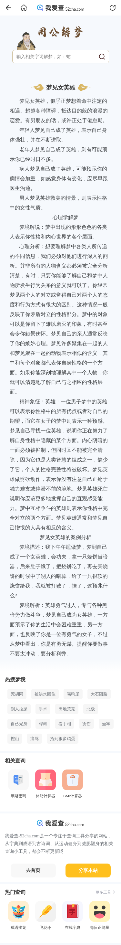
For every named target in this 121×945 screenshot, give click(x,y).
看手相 (64, 723)
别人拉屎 (19, 708)
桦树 (43, 723)
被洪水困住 (45, 694)
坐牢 (106, 723)
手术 (43, 708)
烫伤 (86, 723)
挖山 (15, 738)
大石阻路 (99, 694)
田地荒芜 (66, 708)
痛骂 (34, 738)
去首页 (33, 870)
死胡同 (17, 694)
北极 (90, 708)
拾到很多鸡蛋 (62, 738)
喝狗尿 (73, 694)
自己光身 (19, 723)
